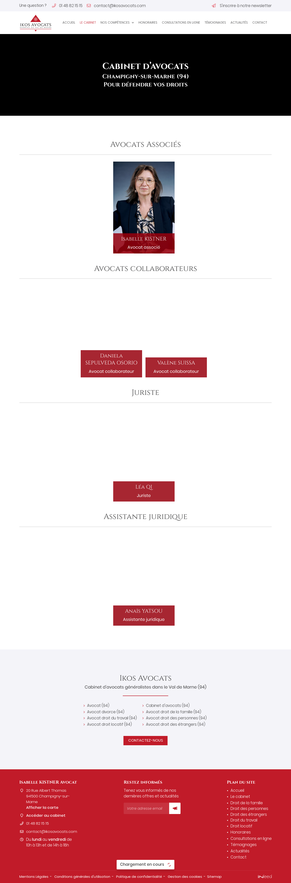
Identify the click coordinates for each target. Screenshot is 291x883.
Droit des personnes (249, 808)
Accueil (69, 22)
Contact (259, 22)
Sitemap (215, 876)
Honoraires (147, 22)
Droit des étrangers (249, 814)
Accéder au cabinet (46, 816)
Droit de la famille (247, 803)
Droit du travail (244, 820)
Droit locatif (241, 826)
